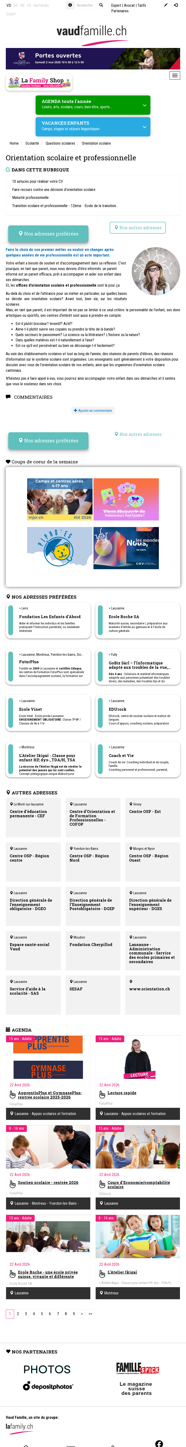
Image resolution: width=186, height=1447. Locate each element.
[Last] (90, 1314)
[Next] (82, 1314)
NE (22, 5)
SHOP (11, 14)
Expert (116, 5)
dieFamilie (41, 5)
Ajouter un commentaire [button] (93, 410)
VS (29, 5)
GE (16, 5)
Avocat (129, 5)
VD (9, 5)
